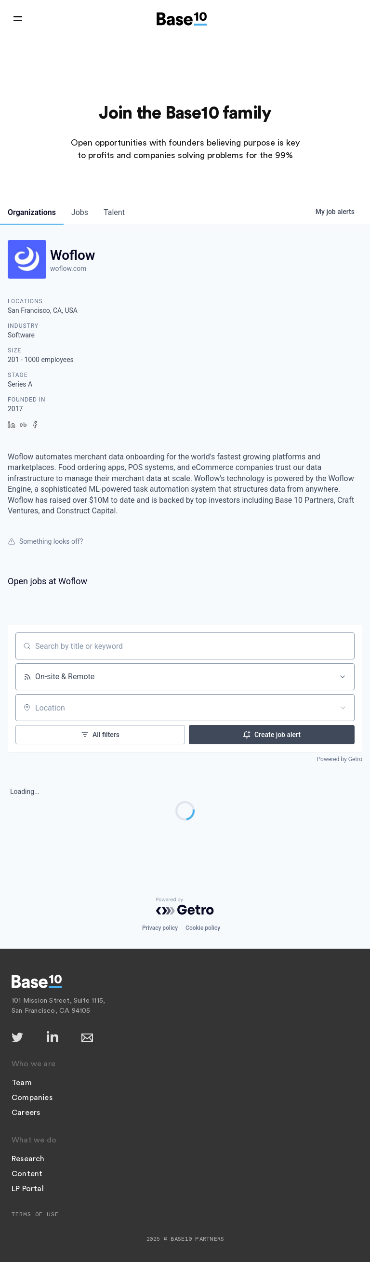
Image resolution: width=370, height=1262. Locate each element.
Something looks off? (45, 541)
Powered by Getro (339, 759)
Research (28, 1159)
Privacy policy (160, 928)
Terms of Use (35, 1214)
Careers (26, 1112)
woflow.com (68, 268)
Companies (32, 1097)
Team (22, 1083)
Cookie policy (202, 928)
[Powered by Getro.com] (185, 906)
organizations (32, 212)
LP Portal (28, 1189)
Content (27, 1174)
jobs (79, 212)
